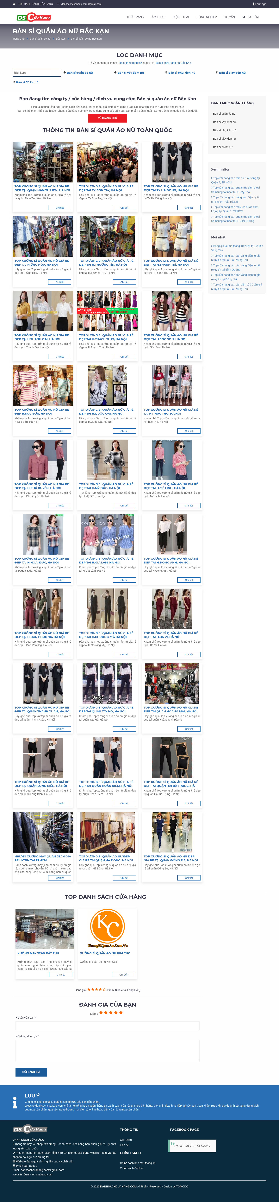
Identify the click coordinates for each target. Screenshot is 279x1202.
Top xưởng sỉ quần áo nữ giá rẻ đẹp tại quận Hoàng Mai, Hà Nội (171, 709)
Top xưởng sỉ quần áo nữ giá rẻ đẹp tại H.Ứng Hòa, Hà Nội (42, 262)
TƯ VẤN (230, 17)
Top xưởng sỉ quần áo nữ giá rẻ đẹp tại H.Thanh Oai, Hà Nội (42, 337)
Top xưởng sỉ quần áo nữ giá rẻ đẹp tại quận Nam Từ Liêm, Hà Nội (42, 188)
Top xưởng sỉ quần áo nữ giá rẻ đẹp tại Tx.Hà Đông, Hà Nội (171, 188)
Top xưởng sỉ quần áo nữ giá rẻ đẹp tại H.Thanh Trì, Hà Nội (171, 262)
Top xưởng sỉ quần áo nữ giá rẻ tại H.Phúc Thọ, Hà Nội (171, 411)
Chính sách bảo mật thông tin (137, 1163)
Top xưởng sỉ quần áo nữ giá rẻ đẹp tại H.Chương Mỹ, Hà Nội (106, 635)
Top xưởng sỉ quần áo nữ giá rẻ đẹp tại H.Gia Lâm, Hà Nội (106, 560)
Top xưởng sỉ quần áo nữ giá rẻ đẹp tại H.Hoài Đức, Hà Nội (42, 560)
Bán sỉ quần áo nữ (40, 38)
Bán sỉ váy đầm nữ (131, 72)
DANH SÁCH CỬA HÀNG (192, 1145)
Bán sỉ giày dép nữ (232, 72)
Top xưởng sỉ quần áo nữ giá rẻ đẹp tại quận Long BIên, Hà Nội (42, 784)
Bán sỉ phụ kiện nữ (181, 72)
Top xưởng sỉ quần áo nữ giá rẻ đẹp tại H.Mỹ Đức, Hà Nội (106, 486)
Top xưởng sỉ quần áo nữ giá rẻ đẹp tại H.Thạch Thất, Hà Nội (106, 337)
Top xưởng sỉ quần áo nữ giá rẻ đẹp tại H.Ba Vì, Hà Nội (171, 635)
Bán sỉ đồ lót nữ (27, 82)
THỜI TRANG (135, 17)
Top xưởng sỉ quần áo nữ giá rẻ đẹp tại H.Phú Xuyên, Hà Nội (42, 486)
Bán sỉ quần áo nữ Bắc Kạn (86, 38)
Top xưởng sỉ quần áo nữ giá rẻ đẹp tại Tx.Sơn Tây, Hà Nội (106, 188)
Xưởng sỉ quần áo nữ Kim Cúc (105, 953)
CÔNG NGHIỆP (207, 17)
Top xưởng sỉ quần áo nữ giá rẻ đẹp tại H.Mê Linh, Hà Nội (171, 486)
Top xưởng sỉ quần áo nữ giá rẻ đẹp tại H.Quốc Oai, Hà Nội (106, 411)
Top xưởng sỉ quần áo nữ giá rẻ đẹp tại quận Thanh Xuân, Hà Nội (43, 709)
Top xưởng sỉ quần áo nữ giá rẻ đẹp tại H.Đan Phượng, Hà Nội (42, 635)
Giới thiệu (126, 1139)
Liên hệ (124, 1145)
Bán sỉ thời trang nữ (130, 62)
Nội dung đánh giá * (27, 1036)
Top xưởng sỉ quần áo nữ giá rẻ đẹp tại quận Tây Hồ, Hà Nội (106, 709)
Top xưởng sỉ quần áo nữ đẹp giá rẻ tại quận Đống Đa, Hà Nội (171, 858)
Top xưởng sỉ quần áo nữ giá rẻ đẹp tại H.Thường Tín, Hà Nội (106, 262)
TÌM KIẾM (251, 17)
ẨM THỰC (158, 17)
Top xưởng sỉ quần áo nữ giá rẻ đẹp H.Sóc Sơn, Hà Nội (42, 411)
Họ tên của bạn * (26, 1017)
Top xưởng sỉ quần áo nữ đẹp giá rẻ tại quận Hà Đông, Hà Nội (106, 858)
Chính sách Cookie (131, 1168)
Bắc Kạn (60, 38)
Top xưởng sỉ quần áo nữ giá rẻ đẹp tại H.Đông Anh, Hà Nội (171, 560)
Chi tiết (60, 207)
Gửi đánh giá (31, 1072)
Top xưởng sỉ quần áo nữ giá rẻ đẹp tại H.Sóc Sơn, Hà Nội (171, 337)
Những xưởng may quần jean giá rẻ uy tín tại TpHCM (43, 858)
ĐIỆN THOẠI (180, 17)
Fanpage (259, 4)
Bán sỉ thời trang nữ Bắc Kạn (173, 62)
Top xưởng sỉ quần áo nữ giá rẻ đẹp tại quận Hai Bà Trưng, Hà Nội (171, 784)
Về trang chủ (107, 118)
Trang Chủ (19, 38)
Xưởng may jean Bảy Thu (38, 953)
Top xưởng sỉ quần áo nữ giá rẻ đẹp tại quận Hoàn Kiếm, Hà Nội (106, 784)
